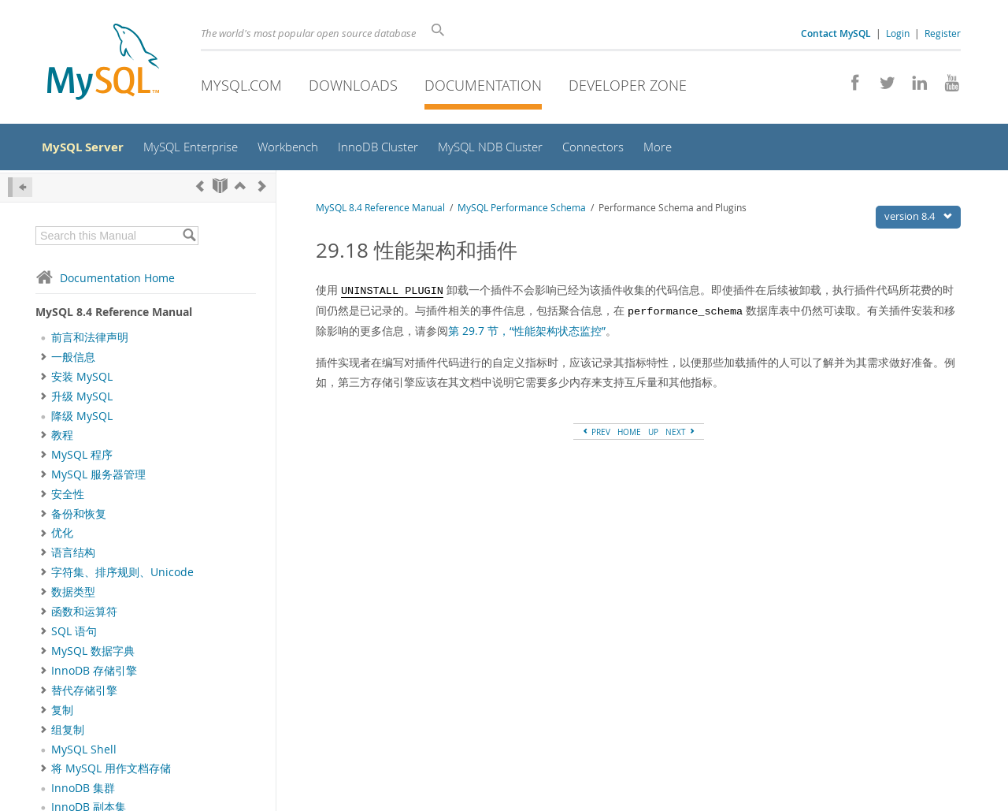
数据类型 (73, 597)
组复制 (67, 734)
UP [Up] (653, 436)
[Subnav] (44, 361)
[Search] (441, 29)
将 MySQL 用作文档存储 (111, 772)
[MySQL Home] (103, 63)
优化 (62, 537)
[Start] (220, 189)
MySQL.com (241, 85)
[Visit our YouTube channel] (946, 86)
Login (898, 33)
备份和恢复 (78, 518)
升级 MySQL (82, 400)
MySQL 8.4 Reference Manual (380, 212)
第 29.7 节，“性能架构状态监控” (527, 334)
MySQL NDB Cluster (516, 149)
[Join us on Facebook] (849, 86)
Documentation (483, 85)
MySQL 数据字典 (93, 656)
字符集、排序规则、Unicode (122, 577)
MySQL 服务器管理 (98, 478)
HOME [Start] (629, 436)
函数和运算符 (84, 616)
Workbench (305, 149)
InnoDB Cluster (399, 149)
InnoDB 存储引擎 (94, 675)
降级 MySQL (82, 420)
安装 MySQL (82, 381)
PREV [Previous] (595, 436)
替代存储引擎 (84, 694)
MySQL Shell (84, 753)
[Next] (262, 189)
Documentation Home (105, 281)
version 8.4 (921, 220)
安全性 (67, 498)
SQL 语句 (74, 636)
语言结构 (73, 557)
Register (943, 33)
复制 (62, 714)
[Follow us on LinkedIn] (913, 86)
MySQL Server (90, 149)
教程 (62, 439)
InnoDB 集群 (83, 792)
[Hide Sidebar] (20, 191)
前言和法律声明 (89, 342)
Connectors (623, 149)
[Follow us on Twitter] (881, 86)
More (690, 149)
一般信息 (73, 361)
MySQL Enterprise (203, 149)
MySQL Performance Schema (522, 212)
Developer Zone (628, 85)
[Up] (240, 189)
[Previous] (200, 189)
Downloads (353, 85)
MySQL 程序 (82, 459)
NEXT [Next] (680, 436)
